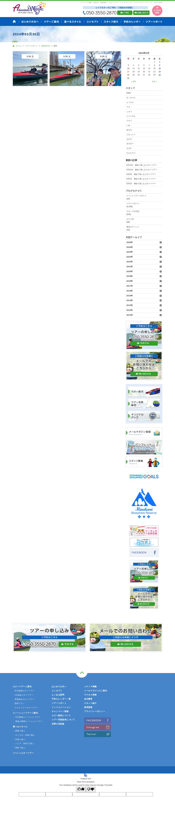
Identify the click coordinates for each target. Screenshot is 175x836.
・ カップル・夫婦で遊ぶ (24, 735)
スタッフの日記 (132, 211)
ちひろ (129, 139)
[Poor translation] (91, 789)
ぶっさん (130, 102)
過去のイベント (132, 227)
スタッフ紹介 (90, 703)
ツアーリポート (132, 203)
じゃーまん (131, 116)
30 (160, 75)
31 (128, 78)
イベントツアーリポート (136, 196)
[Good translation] (81, 789)
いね (128, 125)
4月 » (154, 81)
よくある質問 (58, 695)
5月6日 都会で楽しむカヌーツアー (141, 174)
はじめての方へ (59, 686)
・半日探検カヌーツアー (23, 691)
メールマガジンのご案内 (95, 691)
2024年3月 (45, 46)
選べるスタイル (20, 726)
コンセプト (57, 691)
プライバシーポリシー (94, 711)
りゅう (129, 121)
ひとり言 (130, 219)
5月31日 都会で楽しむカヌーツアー (141, 170)
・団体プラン (19, 703)
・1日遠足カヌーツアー (23, 695)
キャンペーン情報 (60, 711)
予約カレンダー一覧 (61, 699)
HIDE (128, 93)
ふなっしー (131, 134)
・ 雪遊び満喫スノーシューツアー (28, 721)
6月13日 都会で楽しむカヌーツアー (141, 165)
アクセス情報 (90, 695)
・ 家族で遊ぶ (19, 731)
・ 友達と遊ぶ (19, 739)
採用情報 (88, 707)
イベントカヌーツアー (23, 753)
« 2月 (133, 81)
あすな (129, 130)
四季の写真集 (58, 724)
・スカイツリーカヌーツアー (25, 708)
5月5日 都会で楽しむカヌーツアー (141, 179)
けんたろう (131, 153)
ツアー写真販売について (63, 719)
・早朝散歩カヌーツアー (23, 699)
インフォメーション (61, 707)
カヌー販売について (61, 715)
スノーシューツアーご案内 (25, 713)
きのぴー (130, 144)
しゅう (129, 111)
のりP (128, 148)
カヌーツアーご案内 (22, 686)
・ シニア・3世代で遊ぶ (23, 743)
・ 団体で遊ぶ (19, 748)
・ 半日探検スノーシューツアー (27, 717)
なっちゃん (131, 97)
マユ (128, 107)
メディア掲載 (90, 686)
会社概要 (88, 699)
